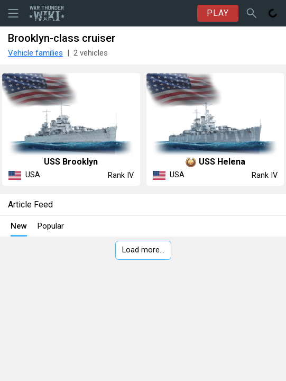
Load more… (143, 250)
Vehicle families (35, 53)
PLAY (218, 13)
